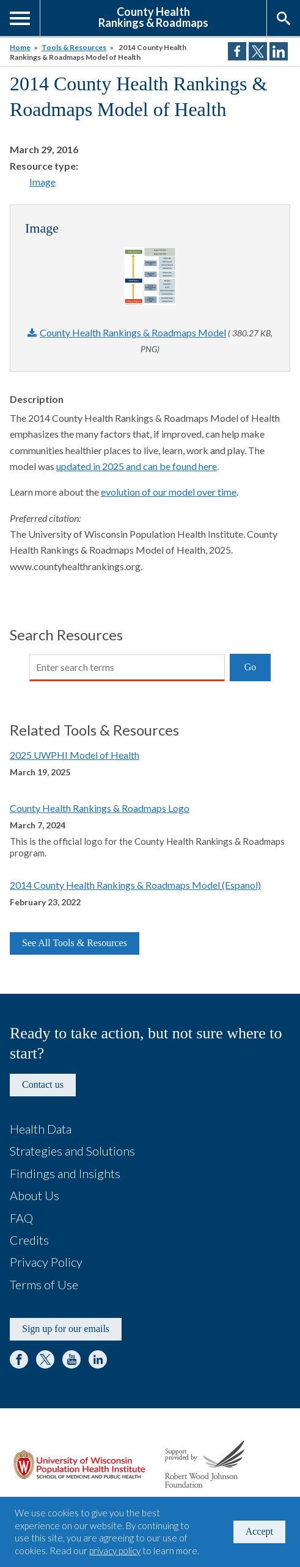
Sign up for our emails (65, 1328)
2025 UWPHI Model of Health (74, 755)
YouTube (71, 1359)
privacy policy (115, 1550)
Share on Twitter (258, 51)
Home (20, 47)
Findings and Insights (65, 1173)
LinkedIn (98, 1359)
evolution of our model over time (168, 492)
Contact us (43, 1084)
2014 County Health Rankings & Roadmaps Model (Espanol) (135, 885)
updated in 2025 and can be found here (136, 466)
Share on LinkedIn (278, 51)
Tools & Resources (74, 47)
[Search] (127, 667)
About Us (34, 1195)
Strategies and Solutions (72, 1150)
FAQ (21, 1218)
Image (42, 181)
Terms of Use (44, 1284)
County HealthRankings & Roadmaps (153, 16)
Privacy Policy (46, 1261)
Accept (259, 1531)
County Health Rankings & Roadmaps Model (133, 332)
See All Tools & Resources (74, 943)
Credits (29, 1239)
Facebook (19, 1359)
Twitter (45, 1359)
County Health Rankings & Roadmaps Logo (99, 808)
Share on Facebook (237, 51)
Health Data (40, 1128)
